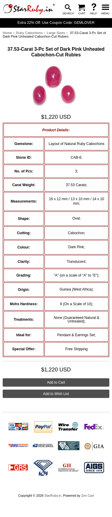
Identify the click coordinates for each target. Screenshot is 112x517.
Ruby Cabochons (29, 33)
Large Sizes (56, 33)
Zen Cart (87, 495)
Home (7, 33)
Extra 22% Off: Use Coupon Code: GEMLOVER (56, 23)
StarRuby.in (53, 495)
